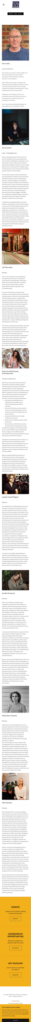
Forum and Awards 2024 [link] (15, 1003)
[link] (15, 4)
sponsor (15, 948)
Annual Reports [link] (15, 1005)
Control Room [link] (15, 1001)
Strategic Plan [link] (15, 1013)
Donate (15, 918)
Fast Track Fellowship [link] (15, 1015)
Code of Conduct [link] (15, 1010)
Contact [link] (15, 1008)
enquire (15, 975)
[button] (3, 4)
